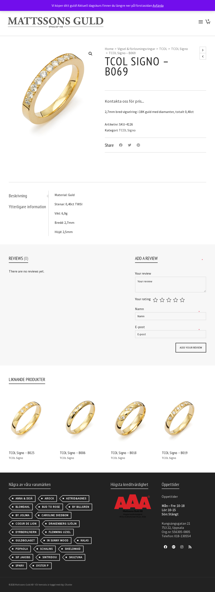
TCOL (163, 49)
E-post (140, 327)
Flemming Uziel (60, 532)
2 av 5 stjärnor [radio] (163, 300)
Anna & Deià (24, 498)
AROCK (49, 498)
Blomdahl (23, 507)
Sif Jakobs (23, 557)
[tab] (28, 195)
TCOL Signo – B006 (72, 452)
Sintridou (49, 557)
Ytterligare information (27, 207)
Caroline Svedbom (55, 515)
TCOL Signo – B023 (21, 452)
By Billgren (80, 507)
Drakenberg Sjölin (63, 523)
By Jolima (22, 515)
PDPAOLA (22, 549)
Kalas (85, 540)
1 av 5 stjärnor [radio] (156, 300)
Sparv (20, 565)
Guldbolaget (25, 540)
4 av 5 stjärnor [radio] (176, 300)
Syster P (42, 565)
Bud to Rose (51, 507)
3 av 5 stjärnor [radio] (169, 300)
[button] (90, 54)
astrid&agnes (76, 498)
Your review (143, 273)
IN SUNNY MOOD (57, 540)
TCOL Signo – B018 (123, 452)
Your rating (143, 298)
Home (109, 49)
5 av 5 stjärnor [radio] (183, 300)
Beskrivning (18, 196)
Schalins (46, 549)
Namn (139, 309)
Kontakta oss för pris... (124, 101)
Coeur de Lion (26, 523)
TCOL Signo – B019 (174, 452)
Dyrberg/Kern (26, 532)
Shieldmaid (73, 549)
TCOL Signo (179, 49)
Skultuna (75, 557)
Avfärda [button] (158, 5)
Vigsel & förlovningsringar (136, 49)
